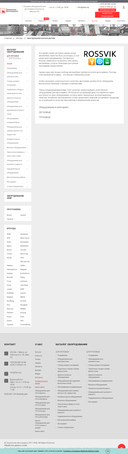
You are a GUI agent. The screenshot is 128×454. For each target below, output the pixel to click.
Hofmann (23, 278)
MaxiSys (10, 294)
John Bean (24, 282)
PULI (8, 302)
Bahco (9, 243)
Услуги (55, 21)
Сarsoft (23, 212)
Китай (9, 254)
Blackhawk (24, 243)
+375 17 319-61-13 (107, 7)
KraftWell (10, 290)
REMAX (23, 306)
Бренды (95, 21)
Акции (9, 60)
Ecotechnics (24, 270)
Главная (8, 38)
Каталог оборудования (15, 51)
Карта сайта (39, 384)
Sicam (9, 313)
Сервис (68, 21)
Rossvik (23, 310)
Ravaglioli (23, 302)
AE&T (9, 231)
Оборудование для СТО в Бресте (42, 389)
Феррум (23, 266)
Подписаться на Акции (41, 379)
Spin (22, 317)
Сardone (10, 216)
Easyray (9, 270)
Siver (22, 313)
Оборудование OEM (15, 194)
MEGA (22, 294)
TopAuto (10, 321)
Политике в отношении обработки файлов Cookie (81, 451)
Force (9, 278)
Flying (22, 274)
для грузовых (25, 55)
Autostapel (24, 239)
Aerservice (24, 231)
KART (22, 286)
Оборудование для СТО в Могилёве (42, 413)
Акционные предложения (107, 14)
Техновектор (12, 266)
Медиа (108, 21)
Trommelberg (25, 321)
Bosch (9, 212)
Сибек (22, 262)
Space (9, 317)
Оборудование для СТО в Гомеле (42, 400)
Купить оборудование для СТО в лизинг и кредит (42, 421)
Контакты (121, 21)
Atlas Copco (24, 235)
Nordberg (10, 298)
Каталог (28, 21)
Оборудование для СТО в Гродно (42, 406)
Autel (9, 239)
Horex (9, 282)
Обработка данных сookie (15, 442)
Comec (9, 251)
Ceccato (23, 247)
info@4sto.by (83, 7)
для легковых (12, 55)
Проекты (81, 21)
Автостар (24, 251)
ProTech (23, 298)
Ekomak (10, 274)
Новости (41, 21)
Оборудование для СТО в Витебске (42, 394)
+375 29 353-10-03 (107, 4)
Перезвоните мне (107, 10)
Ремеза (9, 262)
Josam (9, 286)
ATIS (8, 235)
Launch (23, 290)
